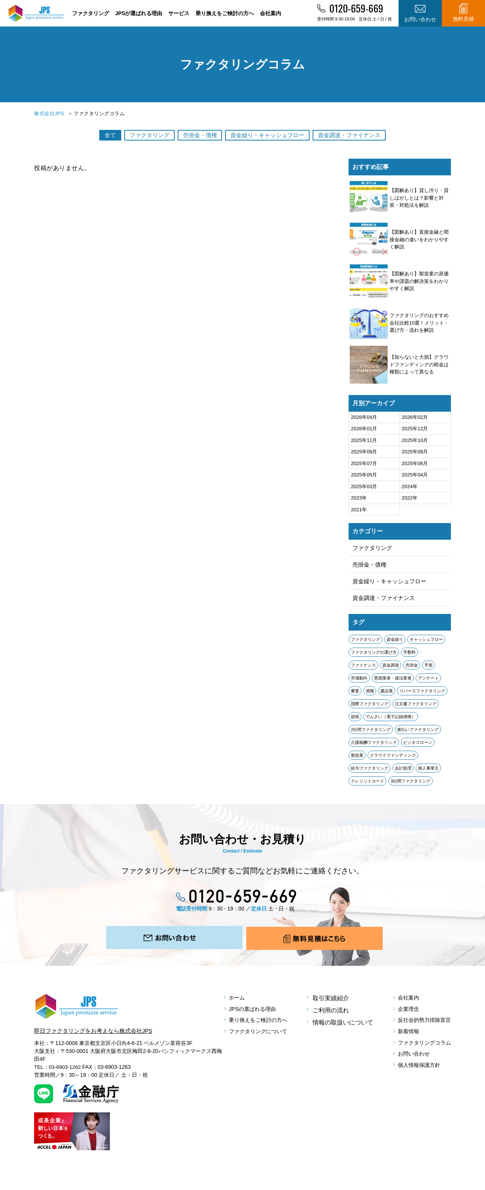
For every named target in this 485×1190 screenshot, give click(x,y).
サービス (178, 13)
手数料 (409, 655)
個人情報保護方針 (414, 1076)
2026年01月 (364, 428)
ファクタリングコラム (420, 1052)
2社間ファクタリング (371, 732)
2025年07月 (364, 463)
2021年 (359, 509)
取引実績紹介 (331, 1004)
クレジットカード (367, 784)
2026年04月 (364, 417)
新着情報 (402, 1040)
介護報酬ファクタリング (374, 745)
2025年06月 (415, 463)
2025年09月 (364, 451)
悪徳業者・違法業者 (392, 681)
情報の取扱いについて (343, 1028)
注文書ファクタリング (415, 706)
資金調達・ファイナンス (359, 135)
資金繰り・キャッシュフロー (270, 135)
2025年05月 (364, 475)
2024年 (410, 486)
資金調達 (390, 668)
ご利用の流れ (331, 1016)
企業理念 (402, 1016)
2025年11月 (364, 440)
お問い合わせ (408, 1064)
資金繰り (394, 642)
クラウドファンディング (393, 758)
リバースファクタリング (422, 694)
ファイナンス (363, 668)
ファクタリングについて (263, 1040)
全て (98, 135)
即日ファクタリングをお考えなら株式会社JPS (97, 1036)
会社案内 (270, 13)
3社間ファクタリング (410, 784)
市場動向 (359, 681)
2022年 (410, 498)
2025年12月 (415, 428)
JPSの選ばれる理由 (256, 1016)
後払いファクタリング (418, 732)
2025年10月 (415, 440)
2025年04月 (415, 475)
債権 (370, 694)
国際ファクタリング (369, 706)
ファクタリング (90, 13)
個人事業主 (428, 771)
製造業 (357, 758)
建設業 (386, 694)
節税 (355, 719)
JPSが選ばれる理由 (138, 13)
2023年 (359, 498)
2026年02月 (415, 417)
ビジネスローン (417, 745)
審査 (355, 694)
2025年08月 (415, 451)
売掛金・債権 (197, 135)
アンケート (428, 681)
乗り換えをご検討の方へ (225, 13)
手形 (428, 668)
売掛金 (411, 668)
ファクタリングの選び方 (374, 655)
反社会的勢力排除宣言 (420, 1028)
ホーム (239, 1004)
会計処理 (403, 771)
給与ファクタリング (369, 771)
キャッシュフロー (426, 642)
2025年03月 (364, 486)
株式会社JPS (49, 113)
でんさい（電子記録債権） (391, 719)
